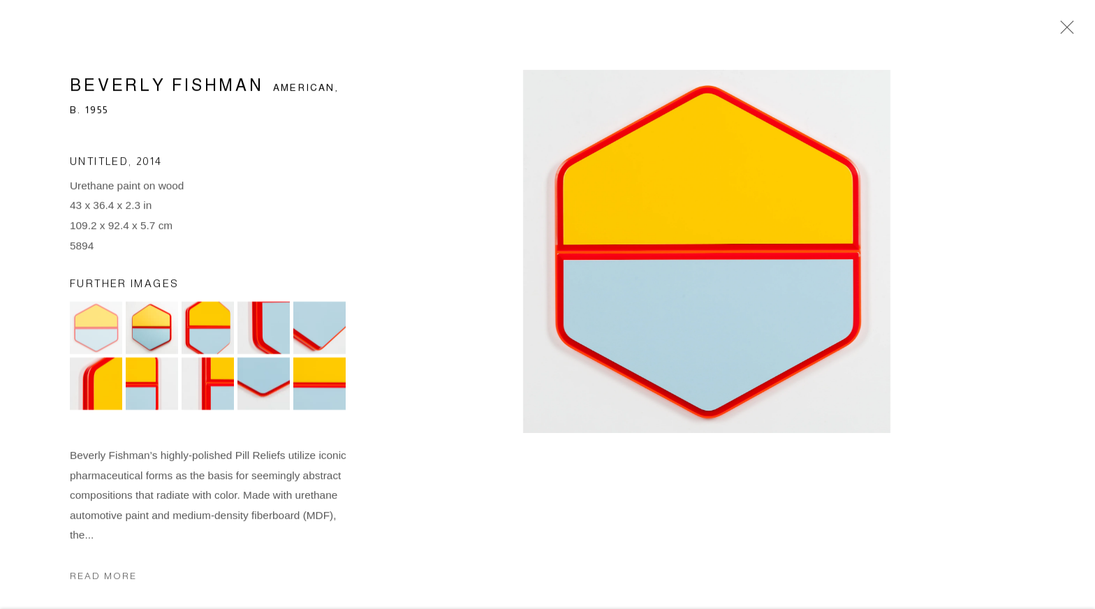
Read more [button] (103, 578)
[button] (96, 330)
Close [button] (1063, 31)
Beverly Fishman (167, 87)
